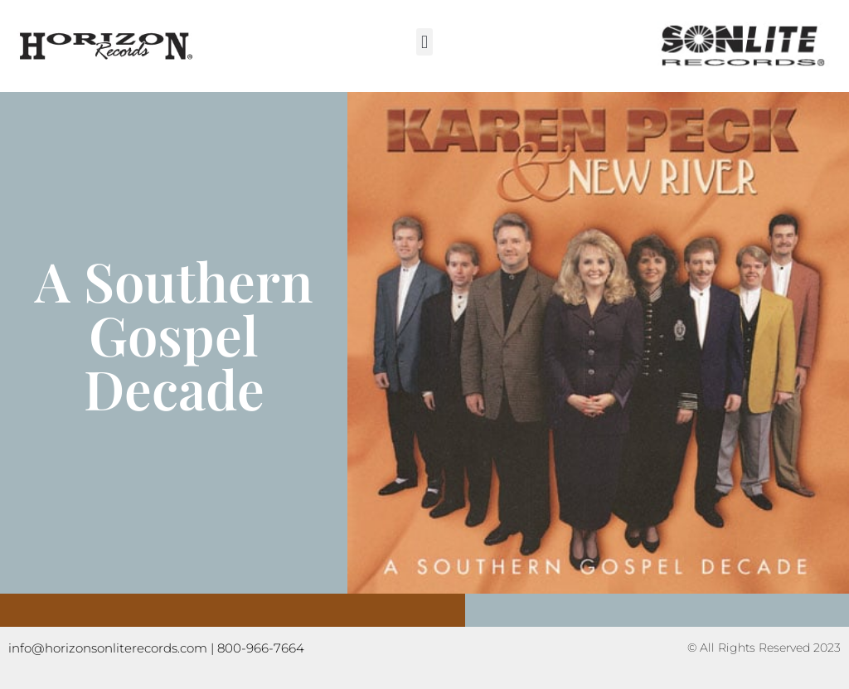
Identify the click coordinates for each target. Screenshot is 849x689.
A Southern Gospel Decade (174, 334)
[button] (424, 42)
